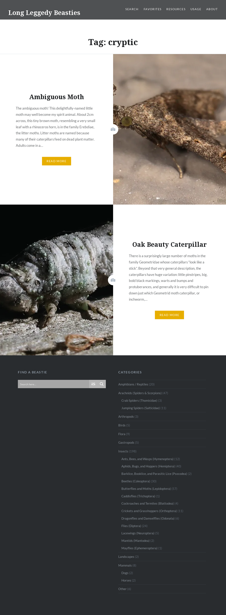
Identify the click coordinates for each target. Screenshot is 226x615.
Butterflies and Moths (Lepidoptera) (146, 488)
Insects (123, 451)
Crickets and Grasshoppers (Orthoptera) (149, 511)
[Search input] (53, 384)
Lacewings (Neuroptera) (137, 533)
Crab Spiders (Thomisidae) (139, 400)
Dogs (124, 573)
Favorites (153, 9)
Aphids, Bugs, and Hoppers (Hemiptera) (148, 466)
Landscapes (126, 556)
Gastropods (126, 442)
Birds (122, 425)
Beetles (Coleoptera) (135, 481)
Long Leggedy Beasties (44, 12)
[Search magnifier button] (102, 384)
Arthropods (126, 416)
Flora (121, 434)
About (212, 9)
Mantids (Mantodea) (135, 540)
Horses (126, 580)
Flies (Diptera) (131, 526)
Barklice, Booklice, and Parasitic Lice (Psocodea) (154, 473)
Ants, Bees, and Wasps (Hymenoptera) (147, 459)
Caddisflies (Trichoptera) (138, 496)
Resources (175, 9)
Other (122, 589)
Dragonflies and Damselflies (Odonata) (148, 518)
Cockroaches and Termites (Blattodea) (147, 503)
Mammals (125, 565)
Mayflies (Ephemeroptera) (139, 548)
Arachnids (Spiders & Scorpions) (140, 393)
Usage (195, 9)
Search (131, 9)
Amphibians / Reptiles (133, 384)
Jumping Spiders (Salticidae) (140, 408)
